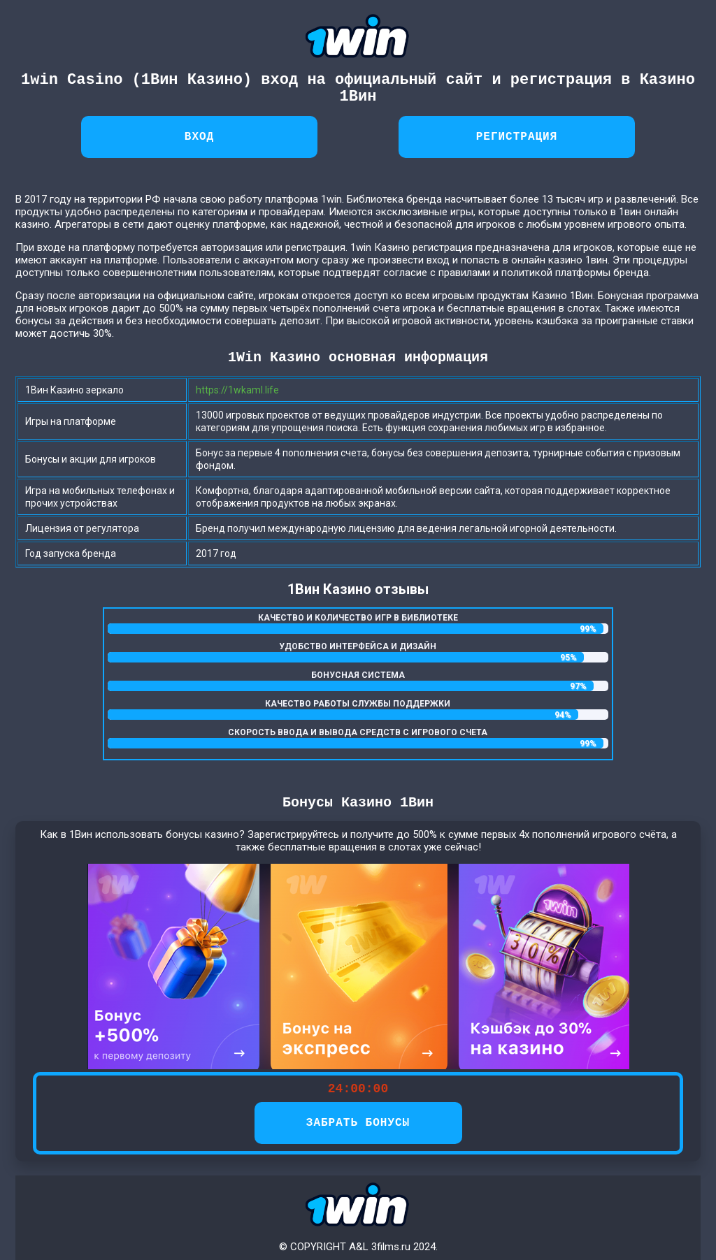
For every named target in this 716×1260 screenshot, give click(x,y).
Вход (199, 137)
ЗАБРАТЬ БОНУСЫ (358, 1123)
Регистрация (517, 137)
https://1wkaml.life (237, 390)
